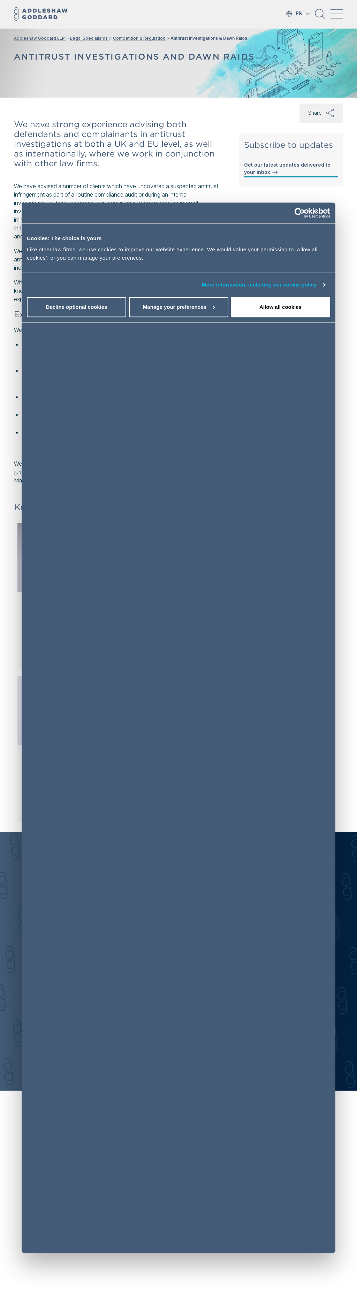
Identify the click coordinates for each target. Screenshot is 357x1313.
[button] (320, 16)
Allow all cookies (280, 307)
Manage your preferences (179, 307)
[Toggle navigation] (337, 14)
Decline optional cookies (76, 307)
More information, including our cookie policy (259, 285)
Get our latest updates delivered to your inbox (287, 169)
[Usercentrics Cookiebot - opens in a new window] (299, 213)
